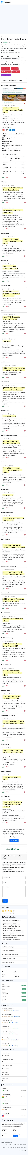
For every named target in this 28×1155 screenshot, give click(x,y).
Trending (10, 1147)
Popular (4, 1147)
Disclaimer (24, 1147)
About (6, 1144)
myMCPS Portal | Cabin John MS (12, 150)
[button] (18, 849)
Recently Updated (7, 1049)
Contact (11, 1144)
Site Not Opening (6, 71)
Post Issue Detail (6, 75)
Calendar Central (8, 141)
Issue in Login (5, 68)
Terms (18, 1147)
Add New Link (14, 840)
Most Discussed (6, 1005)
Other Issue (16, 71)
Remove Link (23, 1144)
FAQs (14, 1147)
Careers (6, 139)
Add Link (16, 1144)
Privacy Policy (23, 1150)
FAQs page (17, 939)
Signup (15, 1136)
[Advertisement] (14, 19)
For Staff (6, 143)
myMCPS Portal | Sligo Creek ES (12, 148)
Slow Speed (15, 68)
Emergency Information (10, 138)
